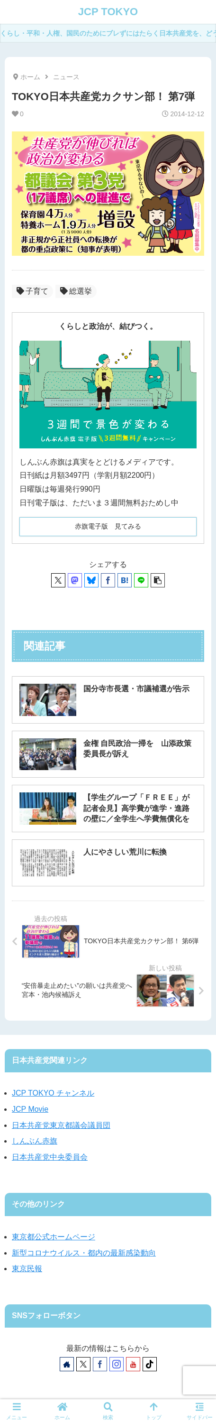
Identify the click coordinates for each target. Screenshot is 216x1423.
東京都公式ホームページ (53, 1237)
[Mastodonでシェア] (75, 580)
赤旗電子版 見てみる (108, 526)
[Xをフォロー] (83, 1364)
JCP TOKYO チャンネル (53, 1093)
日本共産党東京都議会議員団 (61, 1125)
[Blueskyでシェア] (91, 580)
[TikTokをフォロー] (150, 1364)
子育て (32, 291)
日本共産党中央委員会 (50, 1157)
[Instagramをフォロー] (116, 1364)
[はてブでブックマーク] (124, 580)
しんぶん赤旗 (34, 1141)
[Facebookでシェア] (108, 580)
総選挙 (76, 291)
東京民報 (27, 1269)
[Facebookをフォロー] (100, 1364)
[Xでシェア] (58, 580)
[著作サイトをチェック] (67, 1364)
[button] (158, 580)
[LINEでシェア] (141, 580)
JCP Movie (30, 1109)
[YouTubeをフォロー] (133, 1364)
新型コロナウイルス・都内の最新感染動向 (84, 1253)
